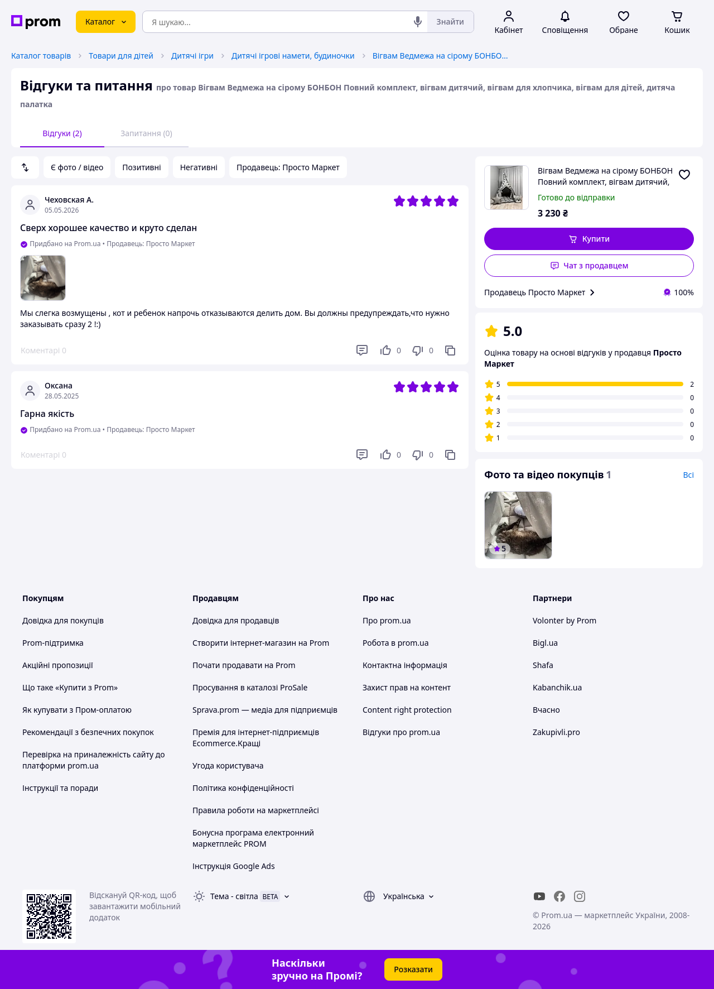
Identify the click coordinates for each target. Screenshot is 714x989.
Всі (688, 474)
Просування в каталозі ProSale (249, 687)
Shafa (543, 665)
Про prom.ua (387, 620)
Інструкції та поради (60, 787)
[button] (589, 239)
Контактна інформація (405, 665)
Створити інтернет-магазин (244, 642)
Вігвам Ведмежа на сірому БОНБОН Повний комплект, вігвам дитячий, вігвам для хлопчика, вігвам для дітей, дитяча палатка (442, 55)
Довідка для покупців (63, 620)
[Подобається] (390, 350)
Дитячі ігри (192, 55)
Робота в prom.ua (396, 642)
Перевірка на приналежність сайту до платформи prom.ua (93, 760)
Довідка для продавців (235, 620)
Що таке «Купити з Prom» (70, 687)
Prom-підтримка (53, 642)
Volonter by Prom (564, 620)
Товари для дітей (121, 55)
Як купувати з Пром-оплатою (77, 709)
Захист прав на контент (407, 687)
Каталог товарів (41, 55)
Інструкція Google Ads (233, 866)
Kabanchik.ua (557, 687)
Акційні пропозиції (57, 665)
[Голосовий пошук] (417, 21)
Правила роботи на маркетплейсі (255, 810)
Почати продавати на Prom (244, 665)
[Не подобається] (422, 350)
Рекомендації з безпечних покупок (88, 732)
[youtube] (539, 896)
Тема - (234, 896)
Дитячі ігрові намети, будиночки (293, 55)
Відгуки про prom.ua (401, 732)
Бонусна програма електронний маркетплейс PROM (253, 838)
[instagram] (579, 896)
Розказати (413, 969)
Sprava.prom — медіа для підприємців (264, 709)
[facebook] (559, 896)
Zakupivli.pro (556, 732)
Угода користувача (228, 765)
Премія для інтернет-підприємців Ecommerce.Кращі (255, 737)
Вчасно (546, 709)
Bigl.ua (545, 642)
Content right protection (407, 709)
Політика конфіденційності (243, 787)
